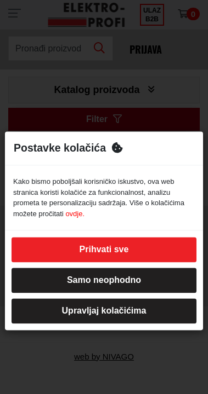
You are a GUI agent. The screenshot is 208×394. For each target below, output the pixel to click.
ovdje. (75, 214)
